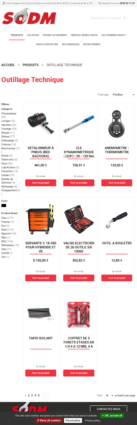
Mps (5, 237)
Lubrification (10, 167)
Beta (7, 229)
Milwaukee (10, 245)
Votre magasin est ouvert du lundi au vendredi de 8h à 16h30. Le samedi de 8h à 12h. (49, 3)
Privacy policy (92, 420)
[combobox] (108, 18)
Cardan (7, 175)
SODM (7, 253)
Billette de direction (8, 181)
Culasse (8, 144)
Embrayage (9, 140)
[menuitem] (17, 35)
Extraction (9, 171)
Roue (6, 163)
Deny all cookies (49, 420)
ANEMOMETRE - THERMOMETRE (117, 150)
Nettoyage (9, 186)
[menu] (68, 40)
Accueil (8, 65)
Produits (31, 65)
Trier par (103, 94)
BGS (7, 241)
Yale (6, 249)
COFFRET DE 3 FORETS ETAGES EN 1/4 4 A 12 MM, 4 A (79, 342)
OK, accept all (112, 415)
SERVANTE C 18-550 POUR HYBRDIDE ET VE (40, 247)
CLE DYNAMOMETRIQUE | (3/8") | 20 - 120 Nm (79, 152)
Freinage (9, 128)
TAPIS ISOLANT (41, 338)
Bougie (8, 132)
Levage (8, 120)
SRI (5, 257)
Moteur (8, 136)
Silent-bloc (9, 159)
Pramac (7, 221)
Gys (5, 225)
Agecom (8, 233)
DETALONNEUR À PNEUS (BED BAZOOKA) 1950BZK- (41, 154)
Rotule (6, 155)
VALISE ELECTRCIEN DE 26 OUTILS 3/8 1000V (78, 247)
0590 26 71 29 (127, 3)
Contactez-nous (108, 409)
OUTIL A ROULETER (117, 243)
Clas (7, 217)
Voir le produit (40, 182)
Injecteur (8, 124)
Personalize (73, 420)
